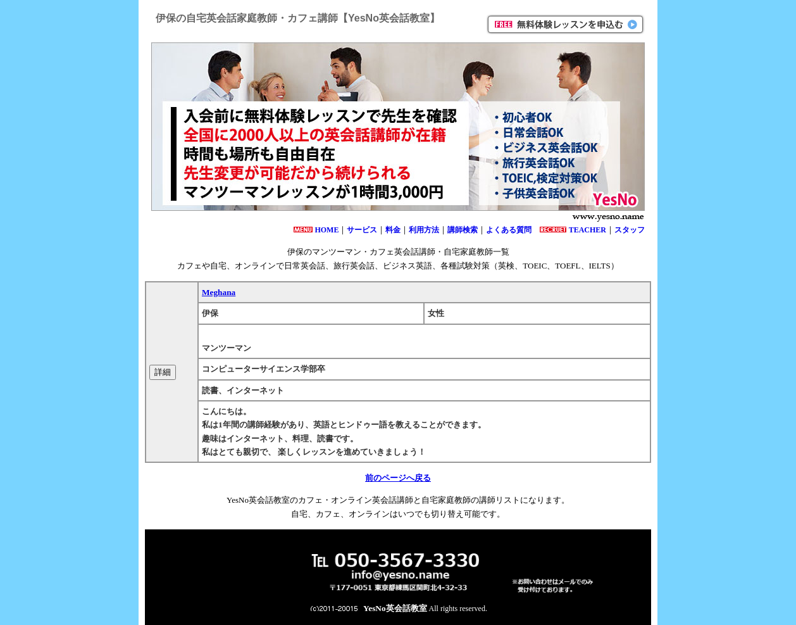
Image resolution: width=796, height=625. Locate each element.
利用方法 (424, 229)
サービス (362, 229)
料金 (393, 229)
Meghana (218, 292)
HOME (326, 229)
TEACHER (587, 229)
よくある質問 (509, 229)
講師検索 (462, 229)
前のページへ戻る (398, 478)
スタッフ (629, 229)
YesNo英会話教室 (395, 608)
